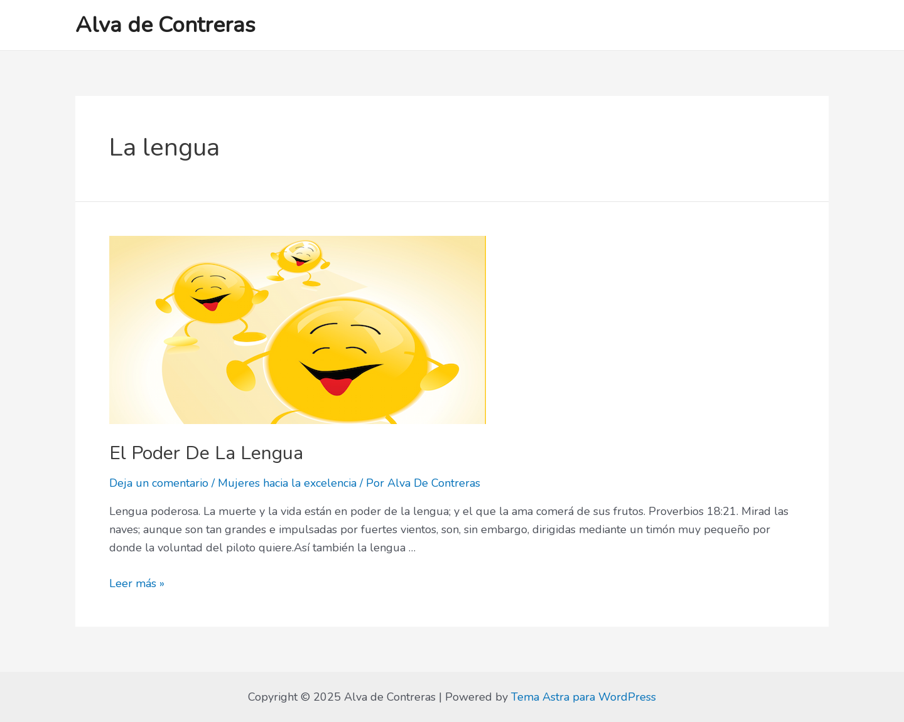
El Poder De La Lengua (206, 453)
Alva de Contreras (165, 25)
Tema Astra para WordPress (583, 696)
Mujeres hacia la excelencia (287, 483)
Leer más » (136, 583)
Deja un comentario (158, 483)
